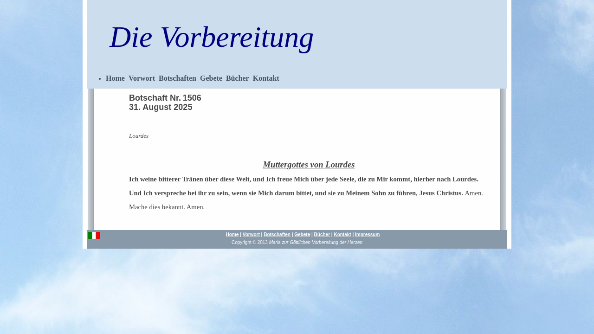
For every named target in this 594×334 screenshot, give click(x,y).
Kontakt (266, 78)
